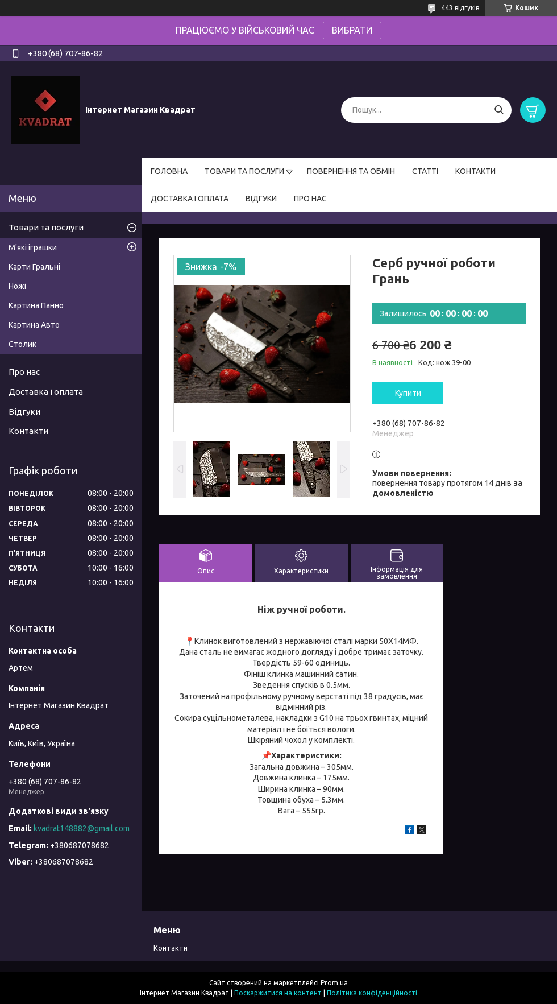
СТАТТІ (425, 171)
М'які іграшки (33, 247)
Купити (408, 393)
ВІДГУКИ (261, 198)
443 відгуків (460, 7)
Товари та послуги (46, 227)
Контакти (28, 431)
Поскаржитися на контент (278, 993)
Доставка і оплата (46, 391)
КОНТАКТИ (475, 171)
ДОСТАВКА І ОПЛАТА (189, 198)
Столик (22, 344)
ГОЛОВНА (169, 171)
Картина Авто (34, 324)
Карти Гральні (34, 266)
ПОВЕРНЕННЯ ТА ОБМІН (351, 171)
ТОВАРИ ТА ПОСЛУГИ (244, 171)
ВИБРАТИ (352, 30)
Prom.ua (334, 982)
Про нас (24, 372)
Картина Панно (36, 305)
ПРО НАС (310, 198)
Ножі (17, 286)
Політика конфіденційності (372, 993)
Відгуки (24, 411)
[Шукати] (499, 110)
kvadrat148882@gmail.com (82, 828)
